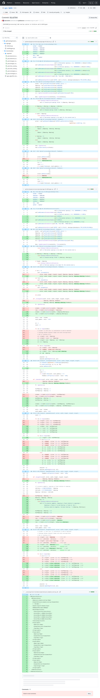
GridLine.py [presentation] (10, 46)
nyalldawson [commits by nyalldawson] (21, 20)
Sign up (91, 3)
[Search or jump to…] (80, 3)
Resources (27, 3)
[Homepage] (3, 3)
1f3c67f (84, 27)
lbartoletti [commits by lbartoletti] (7, 20)
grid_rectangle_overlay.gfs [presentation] (14, 71)
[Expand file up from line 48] (28, 192)
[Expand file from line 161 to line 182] (28, 168)
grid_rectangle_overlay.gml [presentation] (14, 73)
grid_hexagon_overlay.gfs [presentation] (14, 61)
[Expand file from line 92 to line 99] (28, 99)
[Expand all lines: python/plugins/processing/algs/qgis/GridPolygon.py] (60, 189)
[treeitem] (11, 58)
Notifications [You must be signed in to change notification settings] (71, 8)
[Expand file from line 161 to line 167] (28, 361)
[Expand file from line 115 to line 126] (28, 267)
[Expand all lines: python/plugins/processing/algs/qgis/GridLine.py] (59, 42)
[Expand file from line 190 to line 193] (28, 413)
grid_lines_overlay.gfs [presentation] (13, 66)
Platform (10, 3)
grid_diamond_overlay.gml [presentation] (14, 58)
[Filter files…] (11, 38)
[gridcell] (61, 44)
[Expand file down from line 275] (28, 588)
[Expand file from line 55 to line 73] (28, 209)
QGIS (10, 8)
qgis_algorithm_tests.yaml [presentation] (13, 76)
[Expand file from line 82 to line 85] (28, 82)
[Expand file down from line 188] (28, 185)
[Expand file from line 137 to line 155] (28, 151)
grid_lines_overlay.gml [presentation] (13, 68)
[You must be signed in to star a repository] (92, 8)
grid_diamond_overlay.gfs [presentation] (14, 56)
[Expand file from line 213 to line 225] (28, 471)
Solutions (18, 3)
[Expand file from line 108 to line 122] (28, 119)
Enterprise (46, 3)
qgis (5, 8)
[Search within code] (39, 38)
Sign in (84, 3)
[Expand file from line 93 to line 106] (28, 246)
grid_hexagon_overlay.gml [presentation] (14, 63)
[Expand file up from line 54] (28, 44)
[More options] (96, 41)
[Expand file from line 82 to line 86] (28, 229)
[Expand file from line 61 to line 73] (28, 61)
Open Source (36, 3)
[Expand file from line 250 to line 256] (28, 530)
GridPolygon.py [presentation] (11, 48)
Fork (81, 8)
